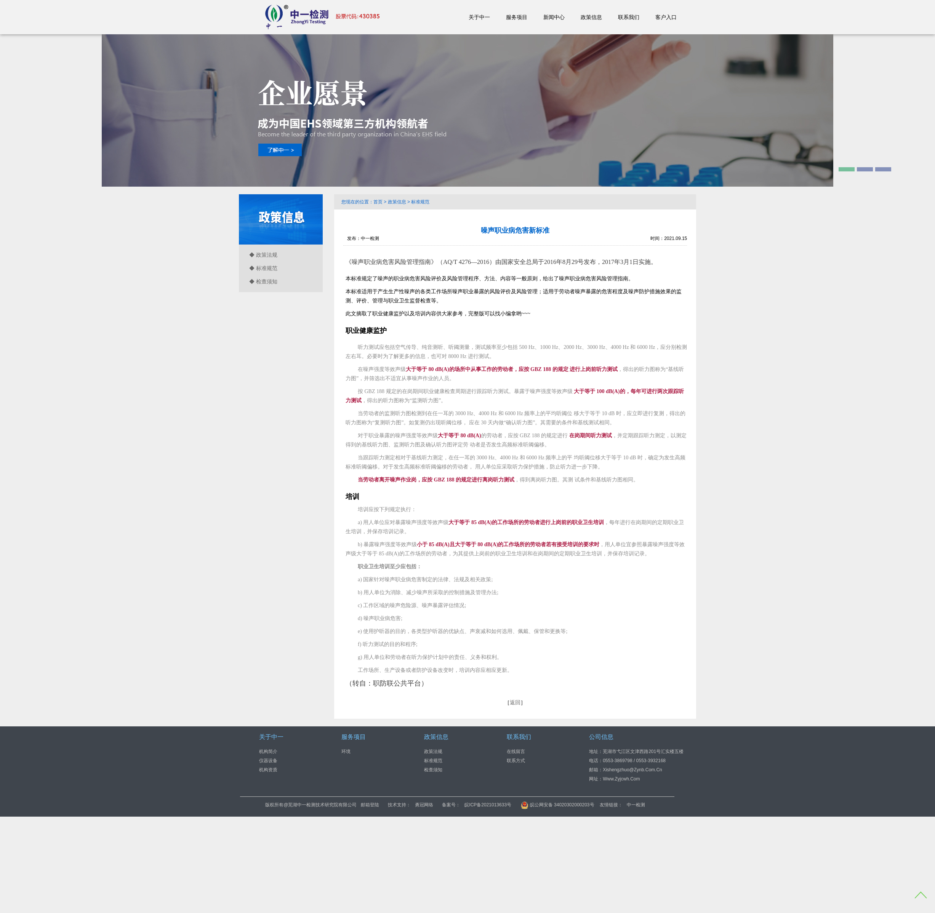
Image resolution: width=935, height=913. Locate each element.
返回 (515, 702)
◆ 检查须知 (263, 281)
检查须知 (433, 769)
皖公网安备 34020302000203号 (595, 804)
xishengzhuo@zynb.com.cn (632, 769)
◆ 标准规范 (263, 268)
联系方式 (516, 760)
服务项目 (516, 17)
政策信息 (591, 17)
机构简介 (268, 751)
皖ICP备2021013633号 (525, 804)
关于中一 (479, 17)
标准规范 (420, 202)
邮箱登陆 (408, 804)
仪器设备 (268, 760)
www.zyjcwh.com (621, 779)
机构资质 (268, 769)
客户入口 (666, 17)
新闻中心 (554, 17)
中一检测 (673, 804)
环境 (346, 751)
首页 (378, 202)
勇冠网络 (462, 804)
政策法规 (433, 751)
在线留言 (516, 751)
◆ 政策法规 (263, 255)
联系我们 (628, 17)
